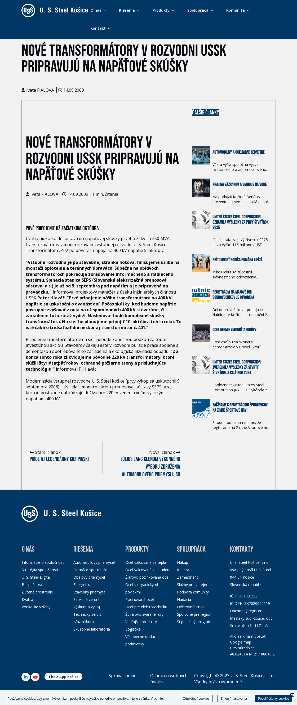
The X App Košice (63, 676)
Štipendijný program (194, 621)
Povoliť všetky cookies (273, 698)
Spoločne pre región (194, 614)
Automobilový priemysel (94, 562)
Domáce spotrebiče (90, 569)
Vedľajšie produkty (141, 621)
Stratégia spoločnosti (40, 569)
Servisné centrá (86, 599)
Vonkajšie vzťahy (36, 606)
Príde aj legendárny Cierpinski (59, 459)
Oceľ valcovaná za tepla (145, 562)
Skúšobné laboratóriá (91, 629)
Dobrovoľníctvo (190, 606)
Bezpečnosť (32, 584)
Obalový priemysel (89, 577)
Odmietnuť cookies (196, 698)
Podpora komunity (193, 592)
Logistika (133, 629)
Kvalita (27, 599)
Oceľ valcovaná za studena (148, 569)
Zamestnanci (188, 577)
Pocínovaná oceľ (139, 599)
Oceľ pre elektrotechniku (146, 606)
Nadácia (184, 599)
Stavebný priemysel (90, 592)
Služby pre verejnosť (194, 584)
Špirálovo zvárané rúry (144, 614)
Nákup (182, 562)
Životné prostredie (37, 592)
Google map (240, 642)
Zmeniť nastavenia (234, 698)
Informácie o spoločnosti (43, 562)
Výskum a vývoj (86, 606)
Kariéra (183, 569)
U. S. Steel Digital (36, 577)
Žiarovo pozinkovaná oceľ (147, 577)
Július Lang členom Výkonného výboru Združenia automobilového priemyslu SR (150, 467)
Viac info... (158, 698)
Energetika (82, 584)
